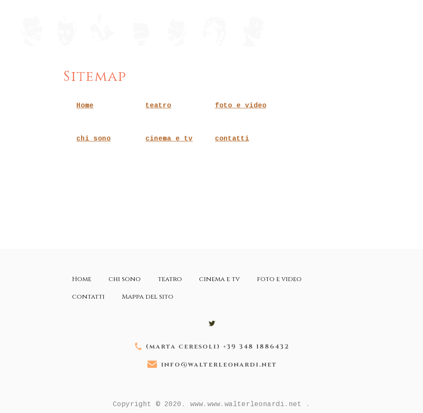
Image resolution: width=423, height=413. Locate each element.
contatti (232, 139)
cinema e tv (169, 139)
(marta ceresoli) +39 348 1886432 (218, 346)
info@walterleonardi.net (219, 364)
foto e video (240, 106)
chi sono (93, 139)
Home (85, 106)
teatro (158, 106)
